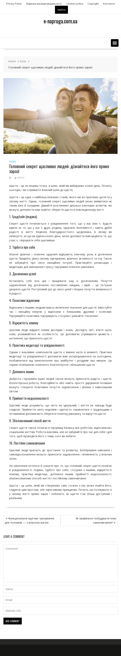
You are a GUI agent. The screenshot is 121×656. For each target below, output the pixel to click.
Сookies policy (74, 3)
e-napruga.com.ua (60, 21)
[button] (115, 43)
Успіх (12, 161)
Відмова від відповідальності (44, 3)
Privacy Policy (14, 3)
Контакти (109, 3)
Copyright (93, 3)
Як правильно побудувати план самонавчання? (96, 520)
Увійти (61, 9)
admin (19, 177)
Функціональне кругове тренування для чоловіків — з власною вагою (29, 520)
